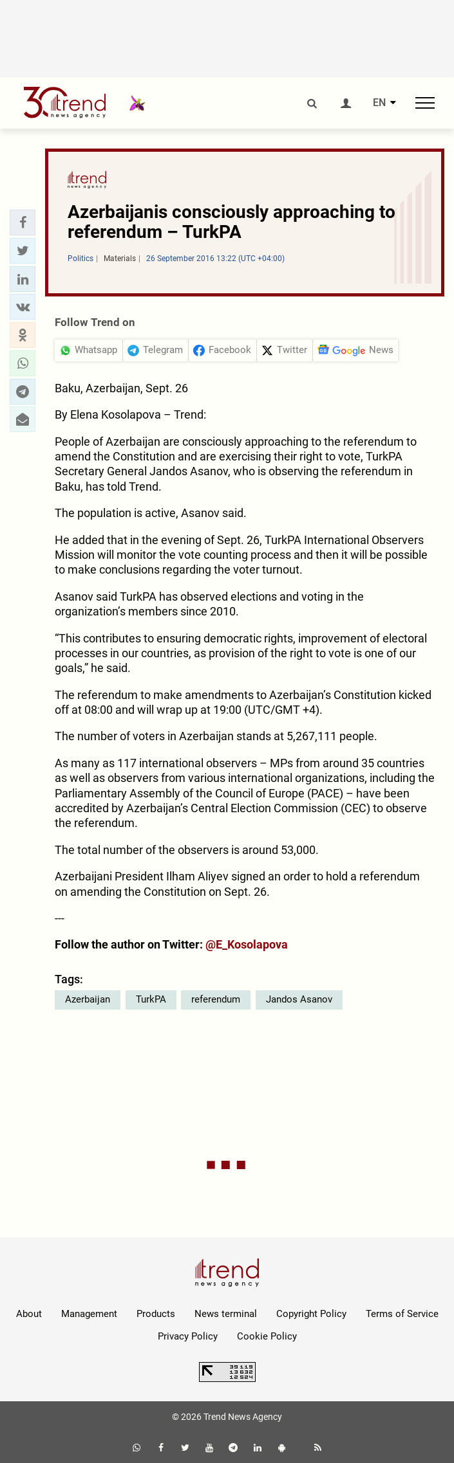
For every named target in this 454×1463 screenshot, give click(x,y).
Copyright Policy (311, 1314)
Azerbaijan (87, 999)
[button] (23, 222)
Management (89, 1314)
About (29, 1314)
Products (156, 1314)
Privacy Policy (188, 1336)
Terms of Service (402, 1314)
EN (379, 103)
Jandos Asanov (299, 999)
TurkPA (151, 999)
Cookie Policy (267, 1336)
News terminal (225, 1314)
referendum (215, 999)
